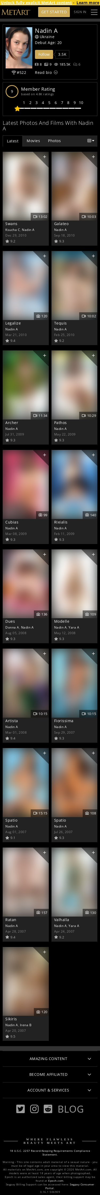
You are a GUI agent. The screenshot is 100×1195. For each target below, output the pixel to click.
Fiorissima (64, 720)
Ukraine (44, 36)
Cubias (11, 522)
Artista (11, 720)
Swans (11, 223)
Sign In (80, 12)
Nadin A (28, 229)
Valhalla (61, 919)
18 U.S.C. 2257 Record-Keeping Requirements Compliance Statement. (50, 1152)
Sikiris (11, 1018)
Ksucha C (12, 229)
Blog (71, 1109)
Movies (33, 140)
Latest (12, 140)
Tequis (60, 323)
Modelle (62, 621)
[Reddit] (48, 1109)
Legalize (13, 323)
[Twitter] (20, 1109)
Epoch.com (55, 1180)
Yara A (74, 627)
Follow (44, 54)
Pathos (60, 422)
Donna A (12, 627)
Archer (11, 422)
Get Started (54, 11)
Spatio (11, 820)
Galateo (61, 223)
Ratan (11, 919)
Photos (54, 140)
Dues (10, 621)
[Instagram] (34, 1109)
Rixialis (61, 522)
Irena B (26, 1025)
